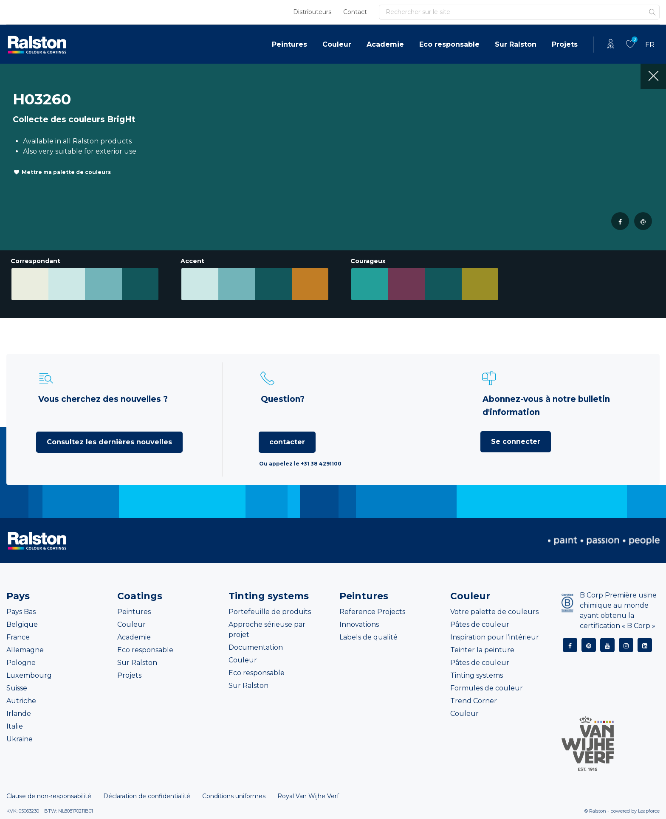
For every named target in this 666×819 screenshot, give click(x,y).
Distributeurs (312, 12)
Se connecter (515, 442)
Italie (14, 726)
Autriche (21, 701)
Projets (565, 44)
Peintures (289, 44)
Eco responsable (449, 44)
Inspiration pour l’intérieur (494, 637)
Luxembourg (29, 675)
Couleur (336, 44)
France (18, 637)
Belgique (22, 624)
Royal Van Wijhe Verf (308, 796)
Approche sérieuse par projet (267, 629)
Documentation (256, 647)
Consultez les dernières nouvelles (109, 442)
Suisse (16, 688)
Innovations (359, 624)
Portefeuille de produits (270, 612)
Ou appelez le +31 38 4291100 (300, 463)
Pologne (21, 663)
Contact (355, 12)
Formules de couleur (486, 688)
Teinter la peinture (482, 650)
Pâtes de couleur (479, 624)
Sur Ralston (515, 44)
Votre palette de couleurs (494, 612)
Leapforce (649, 811)
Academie (385, 44)
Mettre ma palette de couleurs (66, 172)
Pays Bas (21, 612)
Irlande (18, 714)
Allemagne (25, 650)
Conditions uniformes (233, 796)
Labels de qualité (368, 637)
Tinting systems (476, 675)
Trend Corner (473, 701)
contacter (287, 442)
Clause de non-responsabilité (48, 796)
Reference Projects (372, 612)
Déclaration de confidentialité (146, 796)
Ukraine (19, 739)
